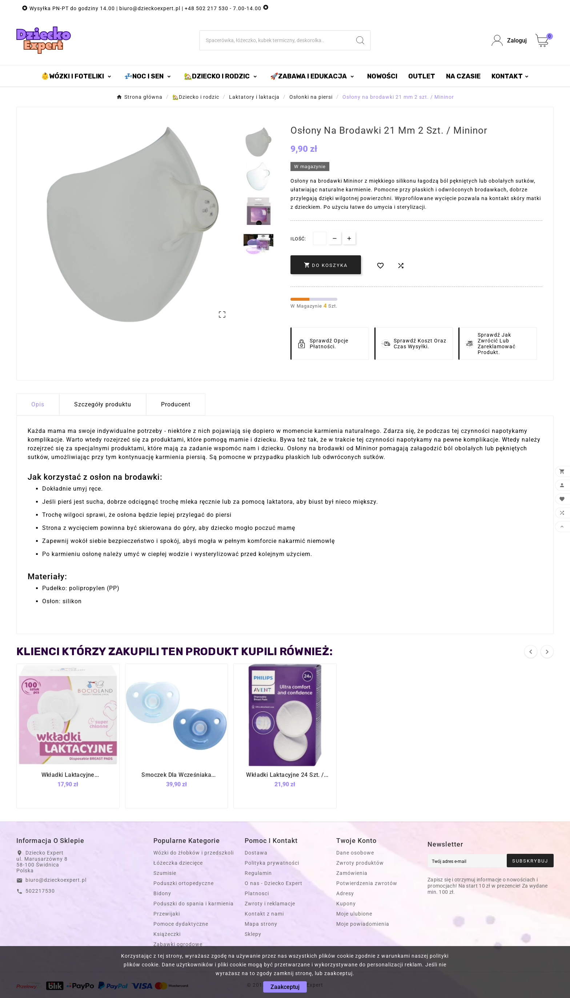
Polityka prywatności (272, 863)
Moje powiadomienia (362, 924)
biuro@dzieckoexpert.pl (56, 880)
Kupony (346, 903)
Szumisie (164, 873)
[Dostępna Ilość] (319, 238)
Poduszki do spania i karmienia (193, 903)
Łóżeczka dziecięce (178, 863)
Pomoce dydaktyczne (180, 924)
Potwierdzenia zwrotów (366, 883)
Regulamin (258, 873)
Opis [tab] (37, 404)
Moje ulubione (354, 914)
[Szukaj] (275, 40)
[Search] (360, 40)
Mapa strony (261, 924)
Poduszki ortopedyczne (183, 883)
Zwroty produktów (360, 863)
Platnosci (257, 893)
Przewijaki (166, 914)
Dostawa (256, 853)
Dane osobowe (355, 853)
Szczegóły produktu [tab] (102, 404)
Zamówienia (352, 873)
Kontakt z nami (264, 914)
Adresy (345, 893)
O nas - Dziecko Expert (273, 883)
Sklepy (253, 934)
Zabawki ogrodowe (177, 944)
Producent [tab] (175, 404)
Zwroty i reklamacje (270, 903)
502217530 (40, 891)
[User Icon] (509, 40)
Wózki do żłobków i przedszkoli (193, 853)
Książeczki (167, 934)
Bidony (162, 893)
